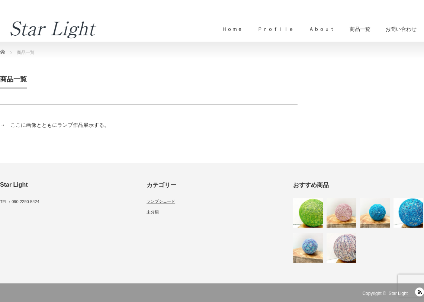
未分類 (153, 212)
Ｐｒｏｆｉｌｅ (275, 29)
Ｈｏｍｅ (232, 29)
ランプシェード (161, 201)
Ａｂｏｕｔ (322, 29)
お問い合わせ (401, 29)
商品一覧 (360, 29)
